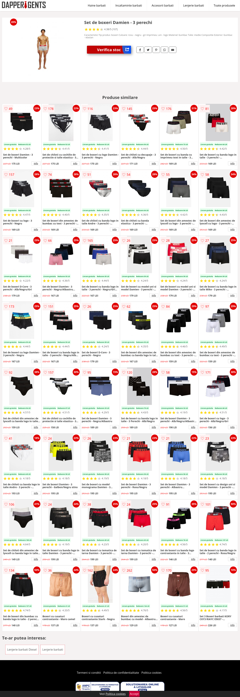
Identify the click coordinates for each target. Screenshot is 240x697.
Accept (134, 694)
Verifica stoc (114, 50)
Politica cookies (151, 673)
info (36, 163)
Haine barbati (97, 5)
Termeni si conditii (89, 673)
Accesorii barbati (163, 5)
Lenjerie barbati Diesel (22, 649)
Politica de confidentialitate (121, 673)
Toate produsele (224, 5)
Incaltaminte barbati (128, 5)
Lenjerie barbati (193, 5)
